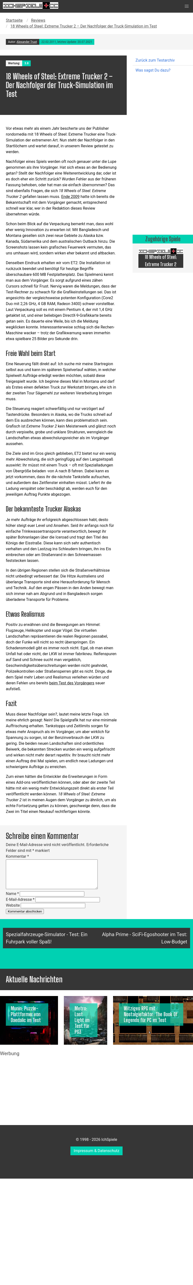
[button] (186, 6)
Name (12, 893)
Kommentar (17, 856)
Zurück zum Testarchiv (155, 60)
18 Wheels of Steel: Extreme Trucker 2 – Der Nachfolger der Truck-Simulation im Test (83, 26)
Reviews (38, 20)
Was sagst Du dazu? (153, 70)
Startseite (14, 20)
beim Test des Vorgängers (71, 683)
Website (13, 905)
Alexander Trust (27, 42)
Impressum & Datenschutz (96, 1150)
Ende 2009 (70, 196)
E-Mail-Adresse (20, 899)
